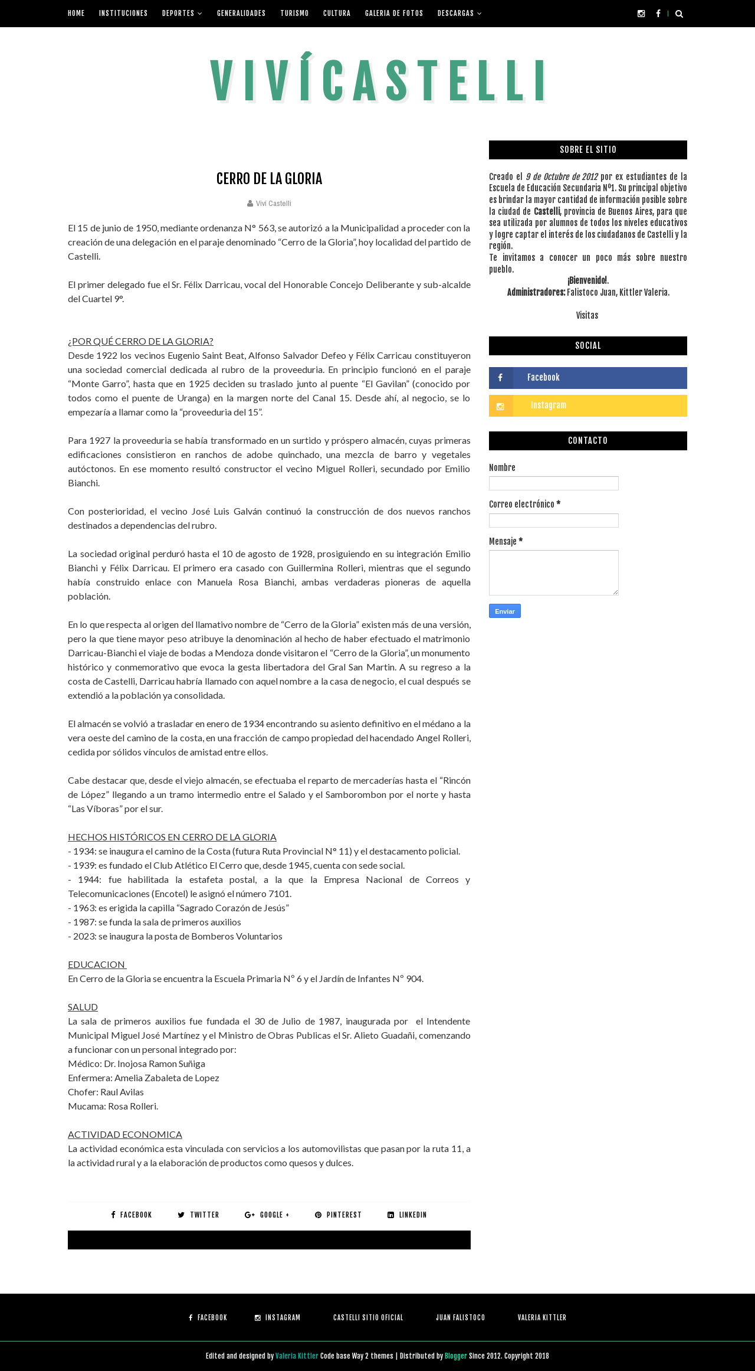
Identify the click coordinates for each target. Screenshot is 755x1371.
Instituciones (123, 13)
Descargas (456, 13)
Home (76, 13)
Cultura (337, 13)
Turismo (294, 13)
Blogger (457, 1356)
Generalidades (241, 13)
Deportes (178, 13)
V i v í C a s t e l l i (377, 83)
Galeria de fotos (394, 13)
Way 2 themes (372, 1356)
